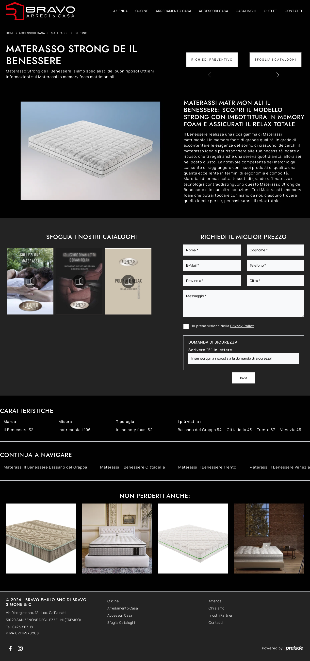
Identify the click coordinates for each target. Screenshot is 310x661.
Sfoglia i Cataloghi (275, 59)
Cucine (141, 11)
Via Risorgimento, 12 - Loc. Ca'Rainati (36, 612)
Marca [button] (10, 421)
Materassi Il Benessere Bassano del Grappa (45, 467)
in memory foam (134, 429)
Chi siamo (216, 608)
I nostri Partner (220, 615)
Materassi (59, 33)
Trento (266, 429)
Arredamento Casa (173, 11)
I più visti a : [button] (190, 421)
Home (10, 33)
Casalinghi (246, 11)
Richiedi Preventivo (212, 59)
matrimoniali (75, 429)
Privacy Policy (242, 326)
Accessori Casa (213, 11)
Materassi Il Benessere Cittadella (132, 467)
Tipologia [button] (125, 421)
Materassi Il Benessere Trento (207, 467)
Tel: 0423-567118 (19, 627)
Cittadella (239, 429)
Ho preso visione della (222, 326)
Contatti (293, 11)
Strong (81, 33)
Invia (243, 378)
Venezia (290, 429)
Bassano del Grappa (200, 429)
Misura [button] (65, 421)
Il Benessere (18, 429)
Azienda (120, 11)
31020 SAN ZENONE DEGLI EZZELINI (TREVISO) (43, 619)
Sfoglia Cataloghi (121, 622)
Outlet (270, 11)
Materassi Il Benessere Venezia (279, 467)
